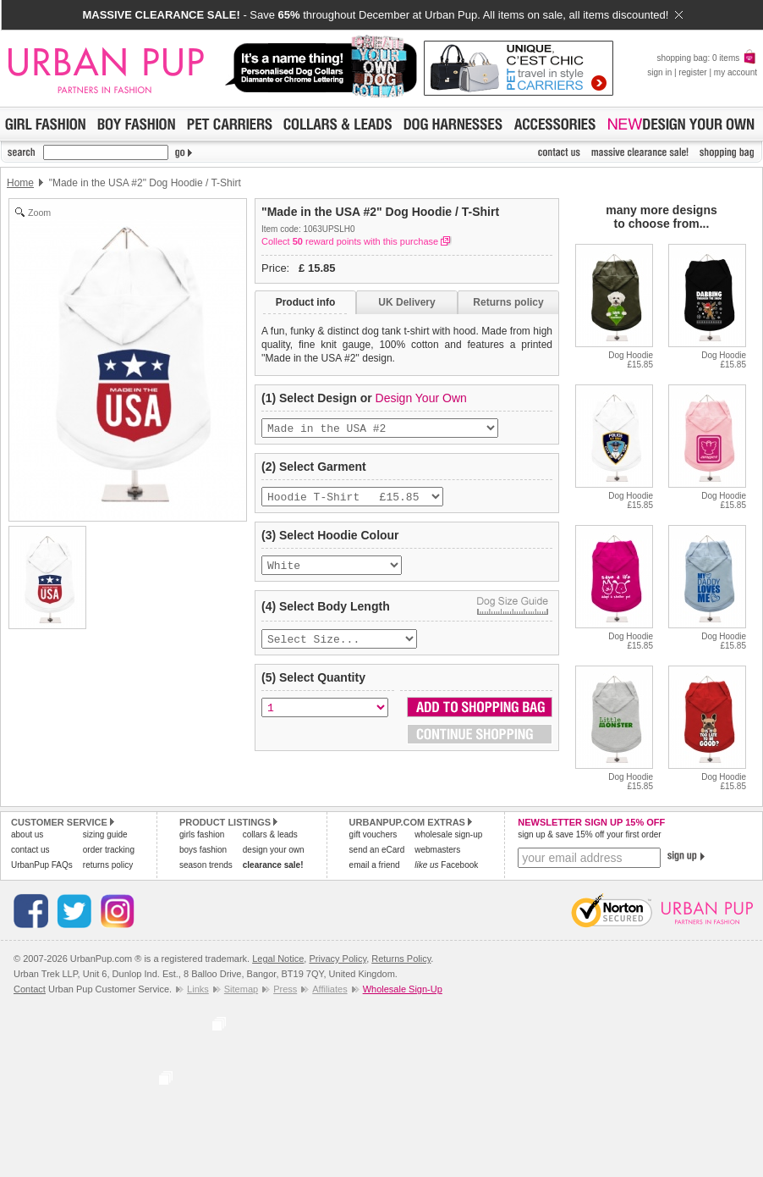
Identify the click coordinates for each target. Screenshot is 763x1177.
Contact (30, 989)
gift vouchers (373, 834)
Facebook (446, 865)
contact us (30, 849)
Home (20, 183)
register (692, 72)
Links (198, 989)
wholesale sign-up (448, 834)
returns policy (108, 865)
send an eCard (377, 849)
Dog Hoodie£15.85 (630, 360)
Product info (306, 302)
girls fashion (201, 834)
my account (735, 72)
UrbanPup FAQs (42, 865)
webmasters (437, 849)
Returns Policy (401, 958)
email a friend (374, 865)
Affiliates (329, 989)
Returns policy (508, 302)
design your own (274, 849)
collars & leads (270, 834)
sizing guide (105, 834)
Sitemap (241, 989)
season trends (206, 865)
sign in (659, 72)
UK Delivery (406, 302)
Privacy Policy (337, 958)
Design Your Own (421, 398)
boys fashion (203, 849)
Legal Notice (278, 958)
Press (285, 989)
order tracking (108, 849)
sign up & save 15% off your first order (589, 834)
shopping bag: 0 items (706, 58)
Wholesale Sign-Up (402, 989)
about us (27, 834)
